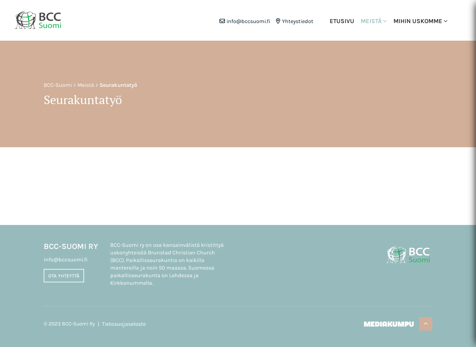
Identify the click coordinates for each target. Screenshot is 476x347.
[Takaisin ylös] (425, 324)
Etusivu (342, 21)
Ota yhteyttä (64, 276)
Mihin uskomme (417, 21)
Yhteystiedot (297, 21)
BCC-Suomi (58, 85)
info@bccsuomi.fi (248, 21)
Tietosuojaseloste (124, 324)
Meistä (371, 21)
